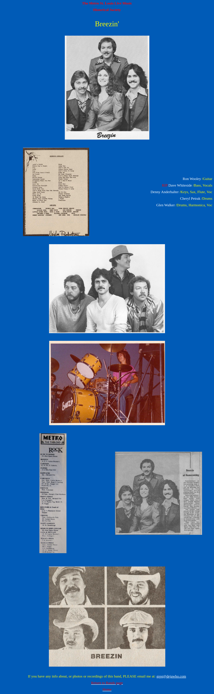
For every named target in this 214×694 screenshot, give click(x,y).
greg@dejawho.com (171, 676)
